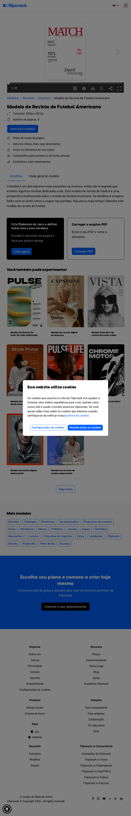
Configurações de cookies (48, 427)
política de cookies (77, 415)
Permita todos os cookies (85, 427)
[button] (7, 809)
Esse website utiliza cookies (65, 390)
